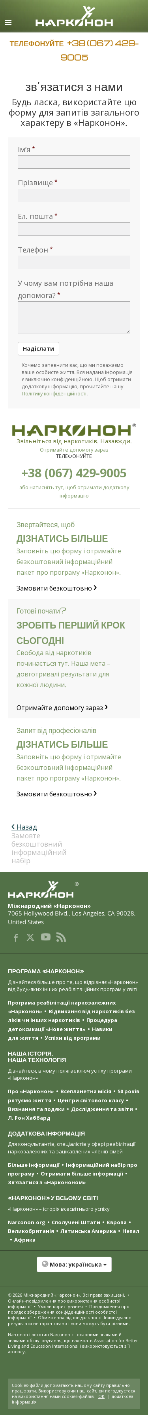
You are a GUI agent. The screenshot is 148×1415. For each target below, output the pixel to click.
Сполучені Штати (76, 1222)
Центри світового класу (91, 1100)
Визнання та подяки (36, 1109)
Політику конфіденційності (54, 393)
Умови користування (60, 1306)
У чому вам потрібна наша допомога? (65, 289)
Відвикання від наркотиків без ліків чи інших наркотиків (71, 1016)
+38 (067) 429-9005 (74, 473)
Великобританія (31, 1231)
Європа (117, 1222)
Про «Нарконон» (31, 1091)
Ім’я (24, 149)
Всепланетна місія (85, 1091)
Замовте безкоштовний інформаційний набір (36, 843)
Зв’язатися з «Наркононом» (47, 1182)
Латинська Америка (88, 1231)
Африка (25, 1239)
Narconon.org (26, 1222)
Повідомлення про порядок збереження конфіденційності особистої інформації (68, 1312)
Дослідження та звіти (102, 1109)
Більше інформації (34, 1164)
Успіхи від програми (73, 1037)
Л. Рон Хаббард (29, 1117)
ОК (101, 1396)
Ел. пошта (35, 216)
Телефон (33, 250)
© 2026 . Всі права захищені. (66, 1295)
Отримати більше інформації (82, 1173)
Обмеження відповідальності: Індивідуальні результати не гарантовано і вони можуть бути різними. (70, 1320)
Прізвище (35, 182)
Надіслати (38, 348)
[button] (74, 1268)
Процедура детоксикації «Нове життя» (62, 1024)
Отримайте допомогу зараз (74, 449)
